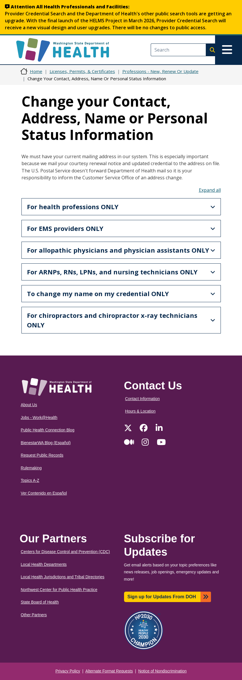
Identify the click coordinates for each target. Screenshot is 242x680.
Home (36, 71)
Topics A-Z (30, 480)
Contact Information (142, 399)
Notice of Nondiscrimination (162, 671)
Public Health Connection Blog (47, 430)
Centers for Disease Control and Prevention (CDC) (65, 552)
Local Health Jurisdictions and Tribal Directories (63, 577)
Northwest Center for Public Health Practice (59, 590)
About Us (29, 405)
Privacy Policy (67, 671)
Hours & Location (140, 411)
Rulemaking (31, 468)
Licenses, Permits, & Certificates (82, 71)
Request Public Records (42, 455)
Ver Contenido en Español (44, 493)
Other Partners (34, 615)
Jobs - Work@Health (39, 417)
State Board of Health (40, 602)
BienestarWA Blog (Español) (46, 443)
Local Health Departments (44, 564)
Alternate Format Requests (109, 671)
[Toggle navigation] (228, 49)
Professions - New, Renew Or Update (160, 71)
